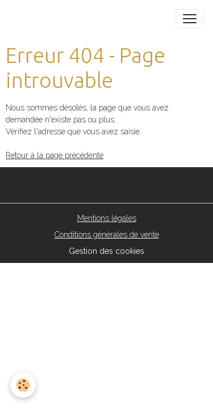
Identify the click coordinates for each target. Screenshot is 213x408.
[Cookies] (23, 385)
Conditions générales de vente (107, 234)
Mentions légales (106, 218)
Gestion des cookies (106, 251)
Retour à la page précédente (54, 155)
